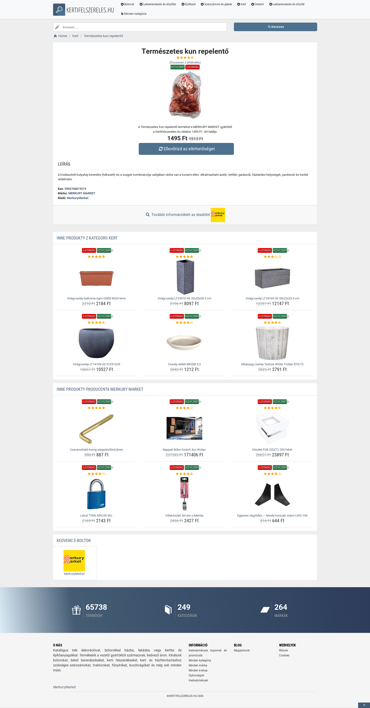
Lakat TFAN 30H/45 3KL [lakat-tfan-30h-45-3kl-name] (96, 515)
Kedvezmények (198, 680)
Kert (241, 4)
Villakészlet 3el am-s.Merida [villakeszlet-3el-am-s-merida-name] (184, 515)
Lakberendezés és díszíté (287, 4)
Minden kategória (134, 13)
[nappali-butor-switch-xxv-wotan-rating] (184, 408)
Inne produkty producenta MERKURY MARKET (100, 389)
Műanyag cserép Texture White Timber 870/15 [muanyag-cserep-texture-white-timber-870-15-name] (272, 364)
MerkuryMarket (77, 198)
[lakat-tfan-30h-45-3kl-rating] (96, 474)
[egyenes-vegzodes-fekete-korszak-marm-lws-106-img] (272, 494)
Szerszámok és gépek (216, 4)
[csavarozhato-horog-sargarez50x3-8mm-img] (96, 428)
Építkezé (188, 4)
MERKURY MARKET (81, 193)
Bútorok (128, 4)
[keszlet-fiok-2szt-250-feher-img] (272, 428)
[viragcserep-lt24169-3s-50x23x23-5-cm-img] (272, 277)
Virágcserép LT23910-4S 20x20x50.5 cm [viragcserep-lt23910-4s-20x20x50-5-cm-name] (184, 298)
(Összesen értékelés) (185, 62)
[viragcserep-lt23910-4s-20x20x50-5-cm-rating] (184, 256)
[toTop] (364, 705)
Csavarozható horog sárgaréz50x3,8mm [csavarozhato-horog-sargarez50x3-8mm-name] (96, 449)
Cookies (284, 655)
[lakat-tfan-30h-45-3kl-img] (96, 494)
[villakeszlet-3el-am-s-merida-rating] (184, 474)
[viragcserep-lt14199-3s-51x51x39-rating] (96, 322)
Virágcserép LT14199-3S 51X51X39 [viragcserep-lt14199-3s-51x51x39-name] (96, 364)
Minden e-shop (198, 670)
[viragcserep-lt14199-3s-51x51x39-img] (96, 343)
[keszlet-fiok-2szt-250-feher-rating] (272, 408)
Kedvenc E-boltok (74, 540)
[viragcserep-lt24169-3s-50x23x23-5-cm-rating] (272, 256)
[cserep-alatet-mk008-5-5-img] (184, 343)
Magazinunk (242, 650)
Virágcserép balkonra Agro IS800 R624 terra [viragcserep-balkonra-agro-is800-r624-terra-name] (96, 298)
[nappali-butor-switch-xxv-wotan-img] (184, 428)
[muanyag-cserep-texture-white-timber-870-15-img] (272, 343)
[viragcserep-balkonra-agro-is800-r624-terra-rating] (96, 256)
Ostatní (257, 4)
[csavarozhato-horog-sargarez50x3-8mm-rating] (96, 408)
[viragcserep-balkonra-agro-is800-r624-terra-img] (96, 277)
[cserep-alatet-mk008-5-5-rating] (184, 322)
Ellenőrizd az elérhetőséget (186, 149)
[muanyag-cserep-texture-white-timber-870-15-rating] (272, 322)
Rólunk (283, 650)
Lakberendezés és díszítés (157, 4)
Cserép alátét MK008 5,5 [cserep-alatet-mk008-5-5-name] (184, 364)
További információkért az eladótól (185, 215)
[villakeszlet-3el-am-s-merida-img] (184, 494)
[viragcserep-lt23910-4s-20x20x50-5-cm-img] (184, 277)
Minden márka (198, 665)
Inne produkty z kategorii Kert (87, 237)
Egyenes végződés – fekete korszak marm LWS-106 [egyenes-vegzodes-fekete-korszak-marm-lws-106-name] (272, 515)
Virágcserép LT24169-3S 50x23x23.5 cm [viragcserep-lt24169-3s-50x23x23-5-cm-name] (272, 298)
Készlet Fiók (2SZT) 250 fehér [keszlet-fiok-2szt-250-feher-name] (272, 449)
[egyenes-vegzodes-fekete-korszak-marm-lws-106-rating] (272, 474)
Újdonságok (196, 675)
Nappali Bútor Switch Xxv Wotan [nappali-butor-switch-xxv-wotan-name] (184, 449)
